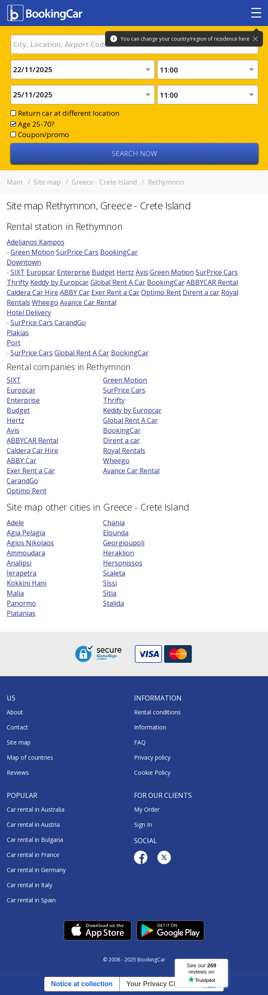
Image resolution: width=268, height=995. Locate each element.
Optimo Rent (161, 292)
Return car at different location (68, 113)
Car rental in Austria (33, 824)
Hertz (125, 272)
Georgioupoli (123, 542)
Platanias (21, 613)
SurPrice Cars (77, 252)
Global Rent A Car (117, 282)
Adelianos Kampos (35, 242)
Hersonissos (122, 563)
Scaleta (114, 573)
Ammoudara (26, 552)
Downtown (24, 262)
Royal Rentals (124, 450)
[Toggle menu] (256, 13)
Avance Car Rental (88, 302)
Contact (17, 727)
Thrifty (17, 282)
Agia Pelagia (26, 532)
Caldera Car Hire (32, 292)
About (15, 712)
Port (14, 342)
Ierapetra (21, 573)
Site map (19, 742)
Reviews (18, 772)
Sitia (109, 593)
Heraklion (118, 552)
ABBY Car (75, 292)
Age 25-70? (36, 124)
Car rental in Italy (29, 885)
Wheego (45, 302)
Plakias (18, 332)
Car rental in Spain (31, 900)
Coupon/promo (43, 134)
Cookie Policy (152, 772)
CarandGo (70, 322)
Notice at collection (82, 983)
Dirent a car (201, 292)
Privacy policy (152, 757)
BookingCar (119, 252)
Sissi (110, 583)
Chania (114, 522)
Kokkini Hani (26, 583)
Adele (15, 522)
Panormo (21, 603)
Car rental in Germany (36, 870)
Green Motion (32, 252)
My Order (147, 809)
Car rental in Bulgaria (35, 840)
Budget (103, 272)
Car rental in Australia (35, 809)
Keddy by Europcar (59, 282)
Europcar (40, 272)
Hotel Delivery (29, 312)
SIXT (17, 272)
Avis (142, 272)
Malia (15, 593)
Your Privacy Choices (160, 983)
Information (150, 727)
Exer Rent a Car (115, 292)
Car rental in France (33, 855)
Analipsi (19, 563)
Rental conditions (157, 712)
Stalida (113, 603)
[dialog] (252, 979)
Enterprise (73, 272)
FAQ (140, 742)
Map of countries (30, 757)
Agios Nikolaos (30, 542)
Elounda (116, 532)
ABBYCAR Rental (212, 282)
